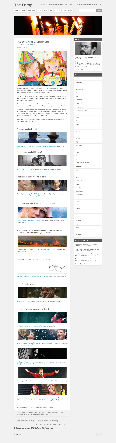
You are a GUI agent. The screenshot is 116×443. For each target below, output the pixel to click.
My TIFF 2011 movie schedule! (84, 250)
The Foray (23, 5)
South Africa (31, 10)
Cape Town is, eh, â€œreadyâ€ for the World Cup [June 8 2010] (36, 146)
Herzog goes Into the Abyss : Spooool (86, 249)
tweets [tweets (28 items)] (80, 216)
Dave (76, 264)
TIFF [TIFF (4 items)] (77, 201)
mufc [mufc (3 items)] (77, 170)
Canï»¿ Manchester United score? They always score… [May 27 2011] (38, 381)
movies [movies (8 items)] (79, 167)
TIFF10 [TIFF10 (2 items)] (77, 204)
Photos (62, 412)
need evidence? (27, 345)
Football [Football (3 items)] (78, 131)
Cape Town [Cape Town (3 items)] (79, 103)
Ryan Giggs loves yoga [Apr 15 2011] (28, 194)
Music (45, 10)
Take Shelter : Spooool (81, 244)
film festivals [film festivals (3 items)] (79, 128)
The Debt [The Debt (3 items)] (78, 198)
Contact (70, 10)
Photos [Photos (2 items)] (77, 177)
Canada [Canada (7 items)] (79, 100)
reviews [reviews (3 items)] (78, 184)
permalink (48, 414)
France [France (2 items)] (77, 134)
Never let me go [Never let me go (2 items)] (79, 174)
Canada (23, 10)
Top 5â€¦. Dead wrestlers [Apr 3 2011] (29, 343)
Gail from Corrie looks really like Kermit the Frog (52, 424)
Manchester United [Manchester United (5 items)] (82, 163)
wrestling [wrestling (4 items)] (78, 234)
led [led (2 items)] (76, 159)
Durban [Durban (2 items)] (77, 124)
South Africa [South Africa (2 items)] (78, 187)
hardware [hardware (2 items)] (78, 148)
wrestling (33, 414)
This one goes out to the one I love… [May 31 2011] (33, 326)
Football (44, 412)
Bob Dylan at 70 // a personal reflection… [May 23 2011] (33, 169)
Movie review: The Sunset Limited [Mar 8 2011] (30, 301)
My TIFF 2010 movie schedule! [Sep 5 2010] (30, 220)
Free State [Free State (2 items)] (78, 138)
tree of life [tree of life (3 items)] (78, 212)
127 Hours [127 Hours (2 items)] (78, 79)
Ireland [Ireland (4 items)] (78, 152)
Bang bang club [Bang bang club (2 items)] (79, 89)
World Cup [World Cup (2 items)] (78, 230)
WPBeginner (96, 434)
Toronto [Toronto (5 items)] (78, 208)
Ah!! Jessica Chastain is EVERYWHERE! (86, 244)
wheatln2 (33, 44)
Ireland (56, 10)
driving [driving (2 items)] (77, 117)
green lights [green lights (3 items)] (79, 145)
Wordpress (100, 434)
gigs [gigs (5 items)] (77, 142)
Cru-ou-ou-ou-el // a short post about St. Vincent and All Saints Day (87, 254)
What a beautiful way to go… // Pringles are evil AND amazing (36, 421)
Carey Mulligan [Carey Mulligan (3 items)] (80, 107)
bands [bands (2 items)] (77, 85)
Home (16, 10)
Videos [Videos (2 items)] (77, 227)
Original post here (22, 251)
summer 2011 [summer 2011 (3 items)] (79, 191)
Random (63, 10)
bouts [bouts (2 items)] (77, 96)
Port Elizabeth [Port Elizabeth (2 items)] (79, 180)
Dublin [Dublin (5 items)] (78, 121)
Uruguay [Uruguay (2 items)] (78, 224)
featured (38, 412)
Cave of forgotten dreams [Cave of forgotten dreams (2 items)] (81, 110)
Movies (39, 10)
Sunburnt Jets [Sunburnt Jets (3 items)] (79, 194)
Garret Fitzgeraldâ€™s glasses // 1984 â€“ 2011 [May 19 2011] (35, 276)
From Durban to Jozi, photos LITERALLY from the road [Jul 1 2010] (36, 249)
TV (51, 10)
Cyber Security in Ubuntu (87, 264)
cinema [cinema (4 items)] (78, 114)
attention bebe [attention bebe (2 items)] (79, 82)
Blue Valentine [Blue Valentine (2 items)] (79, 92)
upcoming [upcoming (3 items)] (78, 220)
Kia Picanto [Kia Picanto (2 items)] (78, 155)
